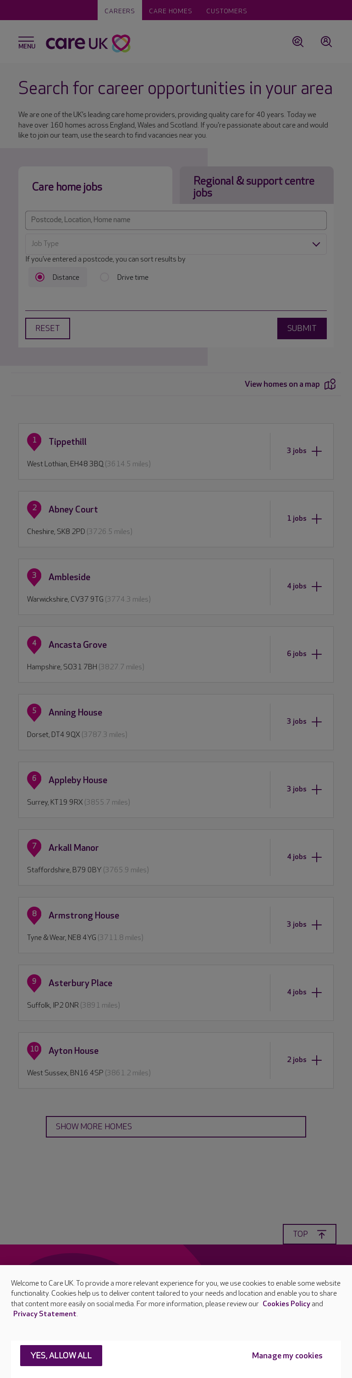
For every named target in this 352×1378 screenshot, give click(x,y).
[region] (176, 1321)
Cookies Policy (286, 1304)
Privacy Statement (45, 1314)
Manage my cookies (287, 1356)
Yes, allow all (61, 1356)
